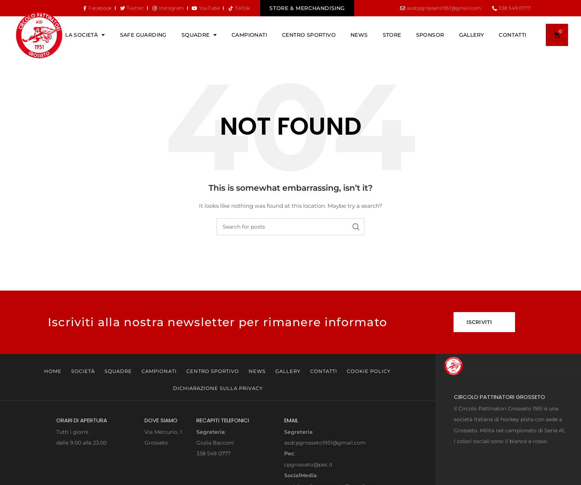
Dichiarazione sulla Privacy (218, 388)
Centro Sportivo (309, 35)
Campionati (249, 35)
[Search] (290, 226)
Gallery (471, 35)
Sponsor (430, 35)
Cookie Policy (369, 371)
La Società (85, 35)
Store (392, 35)
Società (83, 371)
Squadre (199, 35)
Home (53, 371)
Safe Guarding (143, 35)
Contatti (512, 35)
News (359, 35)
